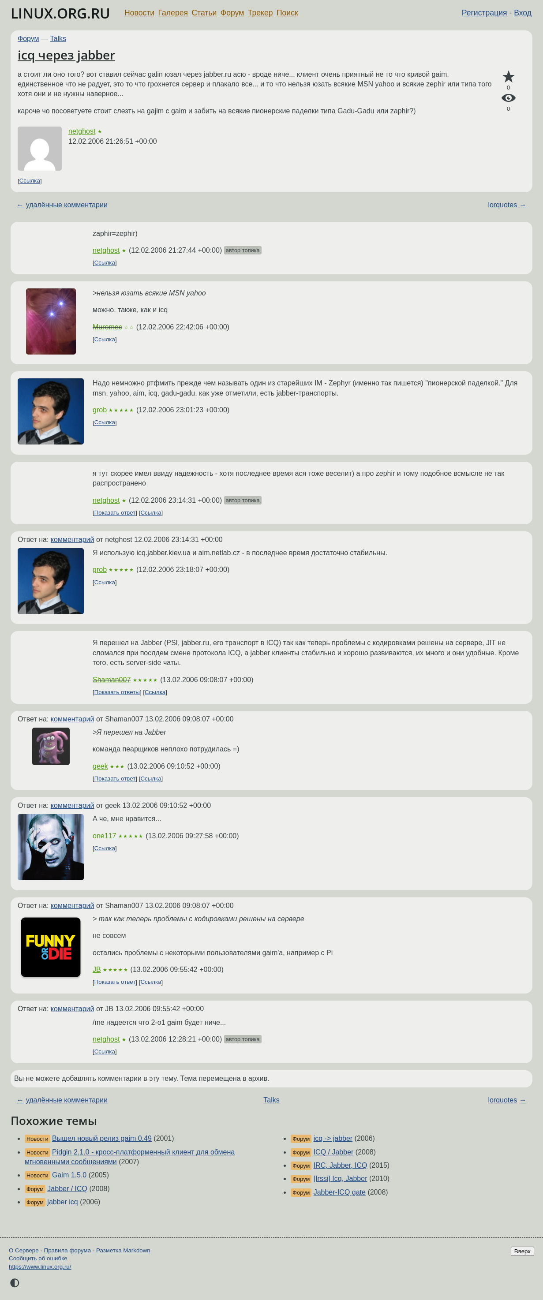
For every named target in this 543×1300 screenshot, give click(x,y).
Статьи (204, 12)
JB (97, 969)
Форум (232, 12)
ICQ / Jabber (334, 1152)
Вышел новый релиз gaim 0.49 (102, 1138)
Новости (139, 12)
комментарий (72, 539)
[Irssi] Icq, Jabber (340, 1178)
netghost (81, 131)
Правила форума (67, 1250)
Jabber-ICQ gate (340, 1192)
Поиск (287, 12)
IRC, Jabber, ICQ (340, 1165)
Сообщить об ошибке (38, 1258)
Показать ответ (115, 512)
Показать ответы (117, 692)
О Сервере (24, 1250)
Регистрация (484, 12)
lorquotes (502, 205)
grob (100, 410)
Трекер (260, 12)
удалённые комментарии (67, 205)
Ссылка (29, 181)
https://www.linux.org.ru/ (40, 1266)
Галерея (173, 12)
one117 (104, 836)
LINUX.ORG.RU (60, 13)
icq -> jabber (333, 1138)
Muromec (107, 327)
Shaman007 (112, 680)
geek (100, 766)
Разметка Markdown (123, 1250)
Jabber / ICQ (67, 1188)
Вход (523, 12)
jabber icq (62, 1202)
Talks (58, 38)
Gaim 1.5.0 (69, 1175)
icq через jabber (66, 54)
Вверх (522, 1251)
